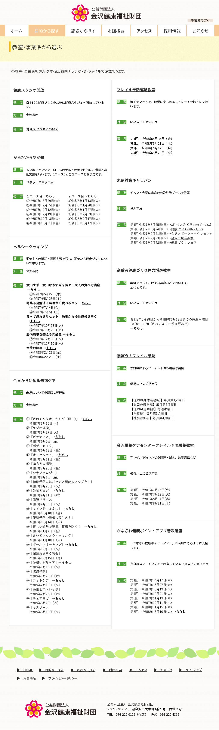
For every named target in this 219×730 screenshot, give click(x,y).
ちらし (138, 328)
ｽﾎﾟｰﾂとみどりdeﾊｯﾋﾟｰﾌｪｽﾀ (191, 225)
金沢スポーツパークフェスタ (192, 233)
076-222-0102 (125, 714)
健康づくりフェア (184, 242)
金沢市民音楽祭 (182, 238)
